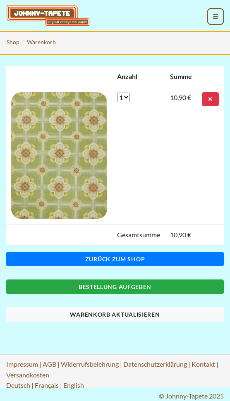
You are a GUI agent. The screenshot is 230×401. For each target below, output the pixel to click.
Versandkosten (27, 375)
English (73, 385)
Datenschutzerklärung (155, 364)
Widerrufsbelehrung (90, 364)
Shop (13, 41)
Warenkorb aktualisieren (115, 314)
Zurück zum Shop (115, 259)
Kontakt (203, 364)
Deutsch (18, 385)
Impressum (22, 364)
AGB (49, 364)
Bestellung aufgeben (115, 286)
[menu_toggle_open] (215, 16)
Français (47, 385)
